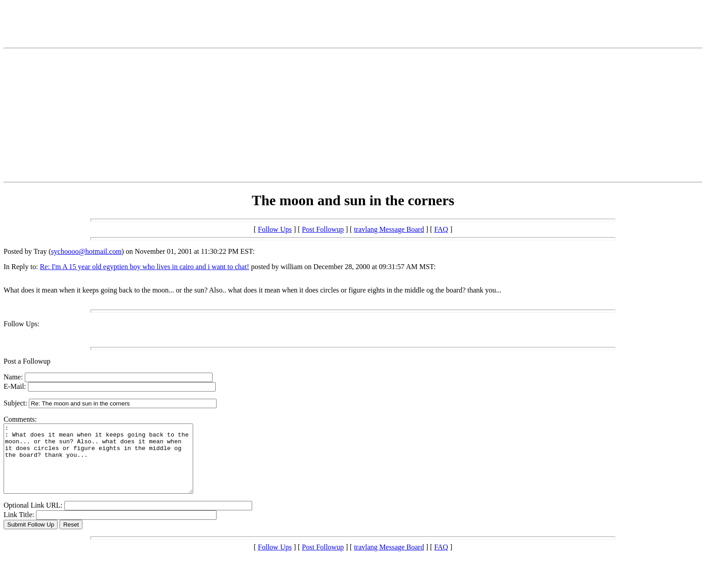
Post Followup (323, 229)
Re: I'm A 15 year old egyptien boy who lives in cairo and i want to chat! (144, 266)
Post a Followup (27, 361)
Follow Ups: (22, 324)
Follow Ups (275, 229)
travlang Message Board (389, 229)
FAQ (441, 229)
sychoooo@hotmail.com (86, 251)
